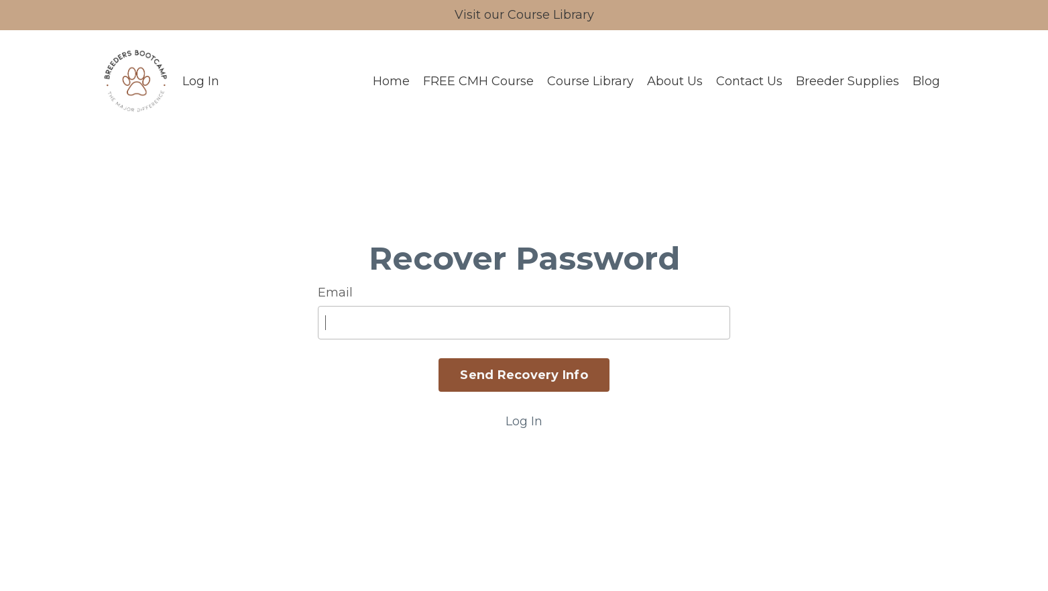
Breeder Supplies (847, 81)
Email (335, 292)
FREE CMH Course (478, 81)
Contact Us (749, 81)
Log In (200, 81)
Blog (926, 81)
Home (391, 81)
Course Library (590, 81)
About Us (675, 81)
